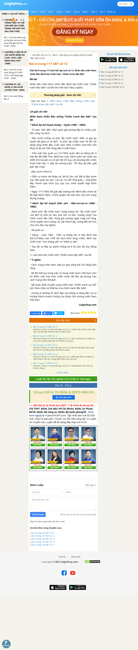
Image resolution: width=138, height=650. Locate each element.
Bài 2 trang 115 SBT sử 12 (45, 354)
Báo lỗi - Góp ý (63, 385)
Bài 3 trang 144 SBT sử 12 (43, 541)
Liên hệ (62, 556)
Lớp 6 (59, 11)
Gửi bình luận (38, 514)
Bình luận (35, 313)
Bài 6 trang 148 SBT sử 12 (43, 533)
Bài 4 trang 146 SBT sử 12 (43, 538)
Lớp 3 (85, 11)
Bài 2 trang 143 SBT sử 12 (43, 544)
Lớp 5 (68, 11)
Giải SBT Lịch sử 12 (41, 55)
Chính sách (75, 556)
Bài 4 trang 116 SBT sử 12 (45, 336)
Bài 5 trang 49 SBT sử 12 (112, 75)
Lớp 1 (102, 11)
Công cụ (111, 11)
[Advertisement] (118, 107)
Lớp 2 (94, 11)
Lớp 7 (51, 11)
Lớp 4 (77, 11)
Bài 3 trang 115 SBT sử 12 (45, 345)
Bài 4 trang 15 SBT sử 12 (112, 83)
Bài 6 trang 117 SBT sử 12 (48, 64)
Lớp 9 (34, 11)
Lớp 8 (42, 11)
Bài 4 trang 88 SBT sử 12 (112, 72)
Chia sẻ (47, 313)
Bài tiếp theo (76, 320)
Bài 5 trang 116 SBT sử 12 (45, 326)
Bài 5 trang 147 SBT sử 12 (43, 536)
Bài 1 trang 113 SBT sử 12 (45, 363)
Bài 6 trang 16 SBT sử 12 (112, 79)
